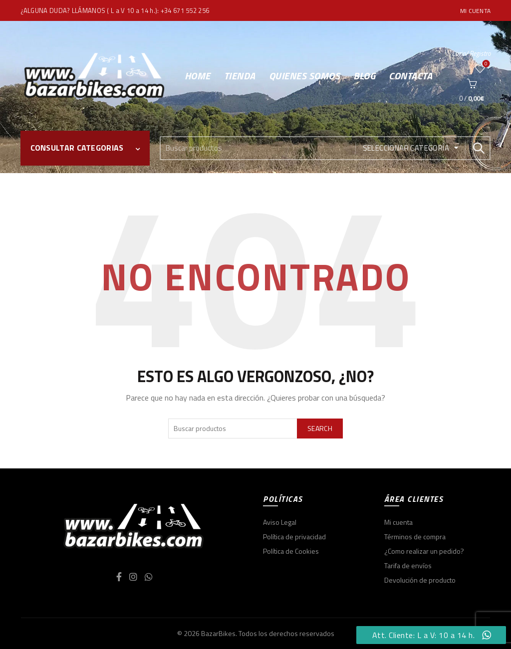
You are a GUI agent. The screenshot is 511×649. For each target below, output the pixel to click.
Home (198, 75)
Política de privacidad (294, 536)
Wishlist (485, 64)
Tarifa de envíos (408, 565)
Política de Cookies (291, 551)
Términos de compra (415, 536)
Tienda (240, 75)
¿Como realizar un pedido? (424, 551)
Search (478, 148)
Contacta (410, 75)
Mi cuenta (475, 10)
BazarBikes (218, 633)
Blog (364, 75)
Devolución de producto (420, 580)
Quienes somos (304, 75)
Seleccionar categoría (406, 148)
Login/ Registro (471, 53)
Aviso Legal (279, 522)
